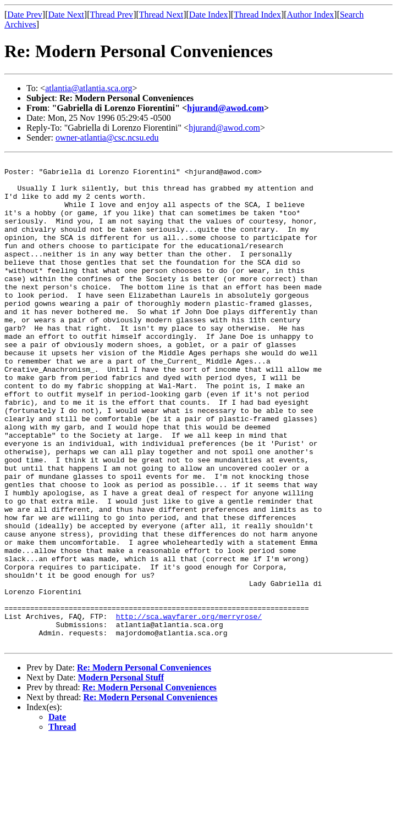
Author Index (310, 14)
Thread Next (161, 14)
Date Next (66, 14)
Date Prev (24, 14)
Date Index (208, 14)
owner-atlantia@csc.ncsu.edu (107, 137)
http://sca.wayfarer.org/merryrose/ (189, 708)
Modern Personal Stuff (121, 774)
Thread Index (257, 14)
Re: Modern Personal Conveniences (144, 764)
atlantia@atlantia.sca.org (88, 88)
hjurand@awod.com (225, 108)
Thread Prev (111, 14)
